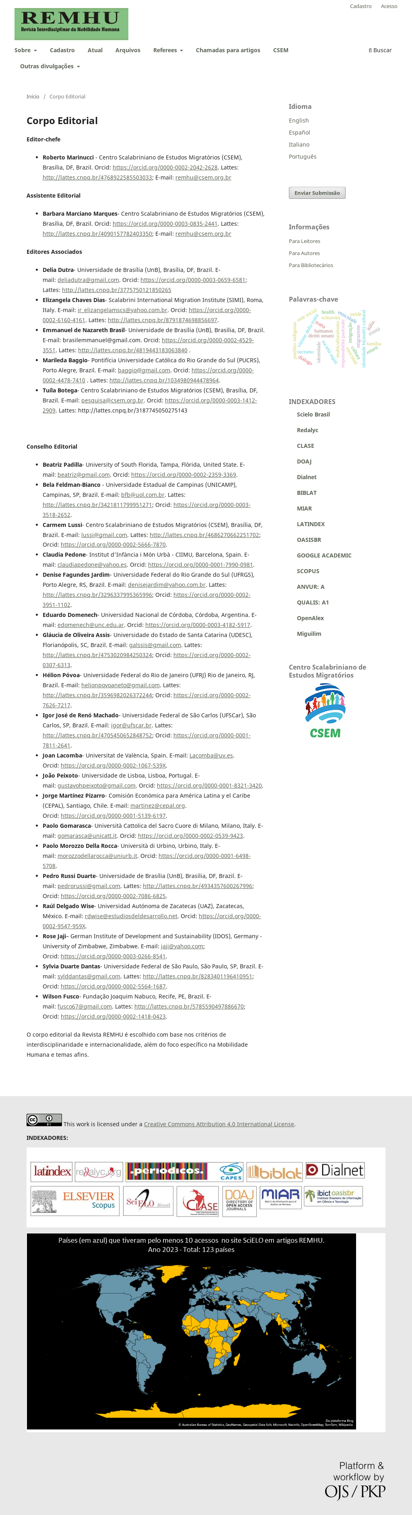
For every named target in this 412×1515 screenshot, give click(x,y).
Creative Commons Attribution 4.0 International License (219, 1124)
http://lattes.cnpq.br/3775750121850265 (116, 290)
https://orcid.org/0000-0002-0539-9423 (190, 835)
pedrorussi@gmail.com (89, 886)
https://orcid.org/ (185, 340)
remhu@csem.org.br (203, 177)
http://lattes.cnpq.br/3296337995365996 (97, 594)
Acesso (389, 6)
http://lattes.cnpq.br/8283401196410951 (197, 976)
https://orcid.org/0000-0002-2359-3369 (183, 474)
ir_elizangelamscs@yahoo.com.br (122, 310)
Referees (166, 50)
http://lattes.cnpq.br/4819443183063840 (132, 350)
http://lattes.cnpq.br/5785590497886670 (189, 1006)
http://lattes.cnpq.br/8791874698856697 (162, 320)
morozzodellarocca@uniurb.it (97, 856)
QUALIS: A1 (309, 602)
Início (33, 96)
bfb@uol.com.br (143, 494)
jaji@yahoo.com (182, 946)
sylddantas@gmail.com (89, 976)
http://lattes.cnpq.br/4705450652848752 (97, 735)
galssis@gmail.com (155, 645)
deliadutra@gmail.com (88, 280)
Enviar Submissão (317, 192)
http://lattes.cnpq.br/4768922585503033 (97, 177)
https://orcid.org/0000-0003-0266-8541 (113, 956)
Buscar (380, 50)
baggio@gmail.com (144, 370)
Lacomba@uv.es (211, 755)
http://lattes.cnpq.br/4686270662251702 (204, 535)
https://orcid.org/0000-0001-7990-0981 (200, 564)
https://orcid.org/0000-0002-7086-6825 (113, 896)
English (299, 120)
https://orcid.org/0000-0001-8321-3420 (209, 785)
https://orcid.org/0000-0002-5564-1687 (113, 986)
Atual (95, 50)
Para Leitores (304, 241)
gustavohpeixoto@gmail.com (97, 785)
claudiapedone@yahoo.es (92, 564)
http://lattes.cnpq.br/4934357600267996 (197, 886)
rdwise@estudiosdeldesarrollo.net (131, 916)
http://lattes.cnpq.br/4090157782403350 (97, 233)
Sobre (23, 50)
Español (299, 132)
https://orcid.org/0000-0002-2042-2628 (165, 167)
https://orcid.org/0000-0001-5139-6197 (113, 815)
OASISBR (309, 539)
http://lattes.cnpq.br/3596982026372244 (97, 695)
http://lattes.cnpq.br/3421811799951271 (97, 504)
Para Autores (304, 253)
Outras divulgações (47, 66)
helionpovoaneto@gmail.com (120, 685)
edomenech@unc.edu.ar (91, 625)
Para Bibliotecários (311, 265)
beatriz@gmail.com (84, 474)
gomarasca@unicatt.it (87, 835)
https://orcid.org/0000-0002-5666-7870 (113, 544)
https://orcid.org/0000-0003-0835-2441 (165, 223)
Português (303, 156)
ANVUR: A (307, 586)
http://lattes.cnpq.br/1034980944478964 (164, 380)
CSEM (280, 50)
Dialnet (303, 477)
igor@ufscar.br (131, 725)
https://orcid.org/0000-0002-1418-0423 (113, 1016)
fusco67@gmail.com (85, 1006)
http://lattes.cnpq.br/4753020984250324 (97, 655)
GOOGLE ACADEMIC (324, 555)
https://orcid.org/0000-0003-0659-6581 (192, 280)
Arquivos (127, 50)
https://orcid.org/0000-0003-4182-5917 (197, 625)
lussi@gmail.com (104, 535)
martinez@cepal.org (157, 805)
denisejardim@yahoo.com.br (167, 584)
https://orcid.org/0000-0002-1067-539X (113, 765)
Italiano (299, 144)
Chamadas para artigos (228, 50)
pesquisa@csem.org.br (112, 400)
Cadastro (62, 50)
